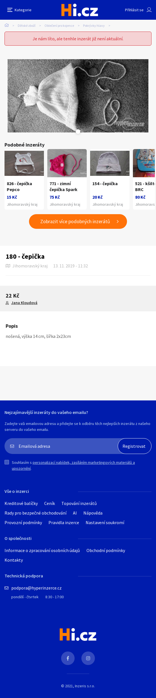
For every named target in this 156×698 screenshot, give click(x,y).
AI (75, 513)
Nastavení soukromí (105, 522)
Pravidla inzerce (63, 522)
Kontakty (14, 560)
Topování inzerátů (79, 503)
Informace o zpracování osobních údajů (42, 550)
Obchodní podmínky (105, 550)
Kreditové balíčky (21, 503)
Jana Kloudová (24, 302)
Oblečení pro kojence (59, 25)
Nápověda (92, 513)
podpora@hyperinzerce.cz (36, 588)
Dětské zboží (26, 25)
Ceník (49, 503)
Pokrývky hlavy (94, 25)
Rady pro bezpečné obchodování (35, 513)
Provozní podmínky (23, 522)
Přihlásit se (134, 9)
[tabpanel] (78, 95)
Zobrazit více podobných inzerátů (75, 221)
